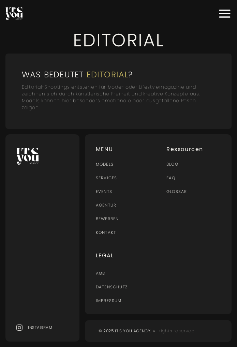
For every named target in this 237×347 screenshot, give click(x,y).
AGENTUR (106, 205)
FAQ (171, 178)
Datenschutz (112, 287)
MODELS (105, 164)
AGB (100, 273)
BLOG (172, 164)
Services (106, 178)
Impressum (109, 300)
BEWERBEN (107, 219)
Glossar (176, 191)
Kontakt (106, 232)
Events (104, 191)
